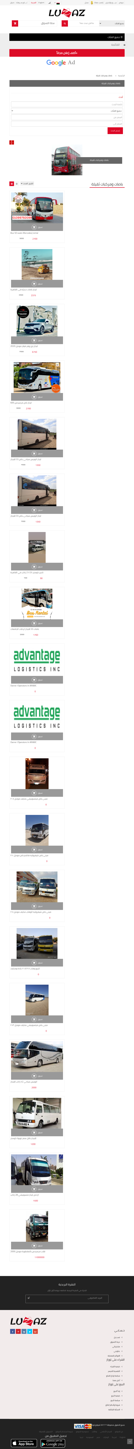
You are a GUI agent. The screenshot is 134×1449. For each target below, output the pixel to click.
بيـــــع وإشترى (111, 2)
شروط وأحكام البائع (113, 1405)
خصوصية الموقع (82, 1431)
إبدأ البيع (117, 1391)
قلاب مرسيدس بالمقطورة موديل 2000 (27, 1251)
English (41, 2)
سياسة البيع (115, 1400)
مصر (98, 1437)
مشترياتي (116, 1346)
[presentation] (10, 142)
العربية (34, 2)
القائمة (115, 44)
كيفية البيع (115, 1395)
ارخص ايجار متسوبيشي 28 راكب (24, 1195)
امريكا (114, 1437)
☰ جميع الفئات (115, 37)
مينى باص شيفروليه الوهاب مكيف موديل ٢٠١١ (30, 912)
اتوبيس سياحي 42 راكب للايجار (23, 1082)
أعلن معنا (116, 1380)
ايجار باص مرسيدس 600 (21, 403)
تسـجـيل (117, 1337)
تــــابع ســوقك (21, 2)
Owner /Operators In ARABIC (23, 686)
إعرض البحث (115, 130)
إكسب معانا (96, 2)
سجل (87, 2)
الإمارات (106, 1437)
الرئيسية (121, 75)
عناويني (117, 1351)
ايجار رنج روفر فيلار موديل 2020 (24, 346)
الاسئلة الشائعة (114, 1409)
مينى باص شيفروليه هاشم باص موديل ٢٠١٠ (29, 855)
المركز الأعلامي (106, 1431)
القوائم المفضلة (114, 1356)
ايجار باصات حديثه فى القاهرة (23, 290)
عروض (121, 2)
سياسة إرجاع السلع (113, 1376)
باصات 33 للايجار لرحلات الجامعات (24, 629)
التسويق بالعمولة (46, 1431)
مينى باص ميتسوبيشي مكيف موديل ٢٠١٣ (29, 1025)
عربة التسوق (115, 1342)
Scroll (129, 1441)
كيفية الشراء (115, 1366)
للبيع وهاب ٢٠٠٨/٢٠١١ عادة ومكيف (25, 969)
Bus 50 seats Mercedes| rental (24, 233)
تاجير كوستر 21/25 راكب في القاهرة (26, 572)
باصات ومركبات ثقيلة (99, 160)
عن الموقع (119, 1431)
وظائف (94, 1431)
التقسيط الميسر (114, 1371)
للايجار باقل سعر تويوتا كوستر (23, 1138)
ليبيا (81, 1437)
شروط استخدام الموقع (64, 1431)
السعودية (89, 1437)
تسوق (40, 227)
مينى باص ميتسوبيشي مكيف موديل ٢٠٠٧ (28, 799)
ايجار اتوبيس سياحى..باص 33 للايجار (25, 459)
